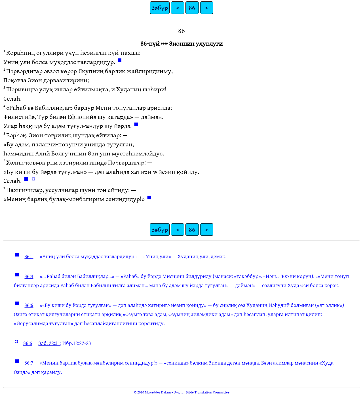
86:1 (28, 256)
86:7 (28, 363)
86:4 (28, 276)
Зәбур (159, 7)
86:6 (28, 305)
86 (192, 7)
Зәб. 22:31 (49, 343)
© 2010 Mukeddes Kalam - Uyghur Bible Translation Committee (181, 392)
